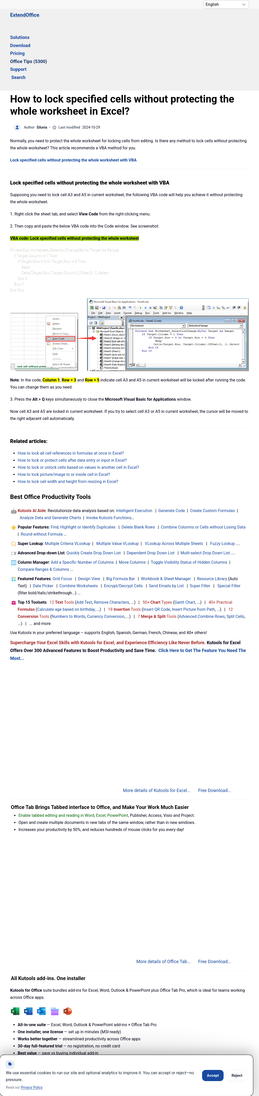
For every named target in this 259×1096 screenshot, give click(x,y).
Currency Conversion (105, 556)
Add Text (84, 541)
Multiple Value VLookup (117, 483)
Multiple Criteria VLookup (67, 483)
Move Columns (132, 501)
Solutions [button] (66, 19)
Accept (213, 1075)
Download (94, 19)
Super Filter (200, 525)
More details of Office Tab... (163, 901)
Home (25, 1040)
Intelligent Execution (134, 450)
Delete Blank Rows (138, 466)
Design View (89, 518)
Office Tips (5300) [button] (152, 19)
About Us (182, 1040)
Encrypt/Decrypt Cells (123, 525)
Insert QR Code (156, 548)
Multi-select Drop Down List (205, 492)
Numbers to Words (68, 556)
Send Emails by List (166, 525)
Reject (236, 1075)
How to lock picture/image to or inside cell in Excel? (64, 414)
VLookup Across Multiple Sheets (174, 483)
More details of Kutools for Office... (156, 1000)
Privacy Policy (140, 1040)
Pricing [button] (119, 19)
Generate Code (171, 450)
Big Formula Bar (120, 518)
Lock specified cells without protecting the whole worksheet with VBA (73, 99)
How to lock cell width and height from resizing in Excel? (68, 421)
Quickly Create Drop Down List (94, 492)
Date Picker (43, 525)
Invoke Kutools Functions (109, 457)
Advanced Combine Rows (202, 556)
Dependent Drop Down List (151, 492)
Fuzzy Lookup (222, 483)
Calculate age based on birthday (66, 548)
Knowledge (61, 1040)
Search (210, 19)
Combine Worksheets (78, 525)
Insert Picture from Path (193, 548)
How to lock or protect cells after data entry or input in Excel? (72, 399)
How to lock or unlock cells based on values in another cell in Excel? (78, 406)
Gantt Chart (185, 541)
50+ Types (157, 541)
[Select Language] (226, 4)
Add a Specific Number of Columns (82, 501)
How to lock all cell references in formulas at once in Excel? (71, 392)
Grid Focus (62, 518)
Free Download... (214, 730)
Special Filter (229, 525)
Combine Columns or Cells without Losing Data (203, 466)
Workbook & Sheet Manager (166, 518)
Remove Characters (111, 541)
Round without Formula (41, 473)
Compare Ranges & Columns (43, 508)
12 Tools (62, 541)
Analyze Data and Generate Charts (50, 457)
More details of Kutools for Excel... (157, 730)
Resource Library (212, 518)
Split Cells (235, 556)
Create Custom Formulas (212, 450)
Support (186, 19)
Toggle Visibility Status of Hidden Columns (189, 501)
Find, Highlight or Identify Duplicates (83, 466)
